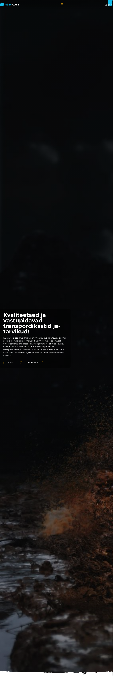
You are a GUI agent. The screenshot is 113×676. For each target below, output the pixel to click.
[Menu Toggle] (62, 4)
